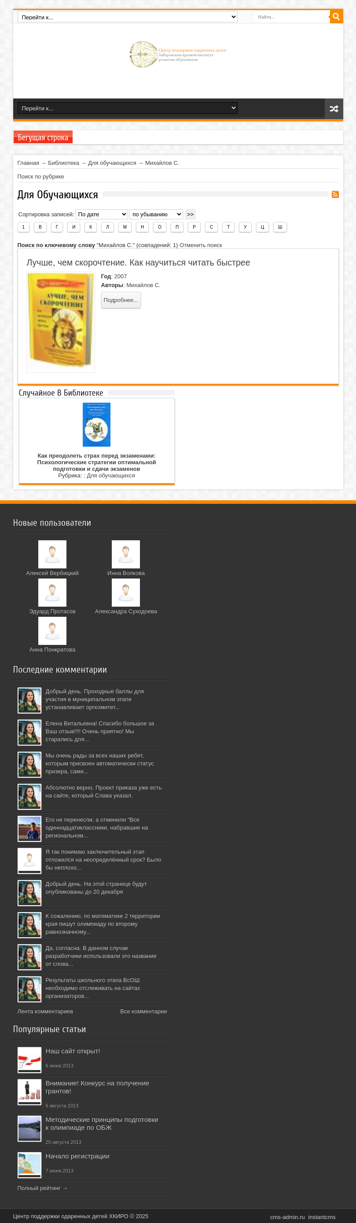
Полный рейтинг (39, 1188)
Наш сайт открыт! (73, 1051)
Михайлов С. (162, 163)
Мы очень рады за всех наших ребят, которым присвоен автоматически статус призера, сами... (100, 763)
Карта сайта (334, 108)
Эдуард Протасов (52, 611)
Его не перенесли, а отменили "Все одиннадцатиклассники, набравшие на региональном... (97, 827)
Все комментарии (143, 1011)
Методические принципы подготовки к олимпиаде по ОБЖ (102, 1123)
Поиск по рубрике (41, 176)
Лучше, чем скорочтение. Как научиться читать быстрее (138, 262)
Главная (28, 163)
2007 (120, 276)
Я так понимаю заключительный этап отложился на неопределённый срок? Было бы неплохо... (103, 859)
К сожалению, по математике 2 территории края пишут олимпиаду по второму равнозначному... (103, 924)
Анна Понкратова (52, 649)
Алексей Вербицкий (52, 573)
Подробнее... (121, 300)
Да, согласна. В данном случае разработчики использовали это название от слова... (101, 956)
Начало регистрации (78, 1156)
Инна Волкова (126, 573)
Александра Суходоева (126, 611)
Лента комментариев (45, 1011)
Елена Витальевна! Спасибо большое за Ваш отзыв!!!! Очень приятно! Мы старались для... (100, 731)
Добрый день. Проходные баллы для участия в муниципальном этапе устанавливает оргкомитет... (95, 699)
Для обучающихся (112, 163)
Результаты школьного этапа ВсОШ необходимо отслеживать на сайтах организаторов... (93, 988)
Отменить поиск (201, 245)
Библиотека (63, 163)
